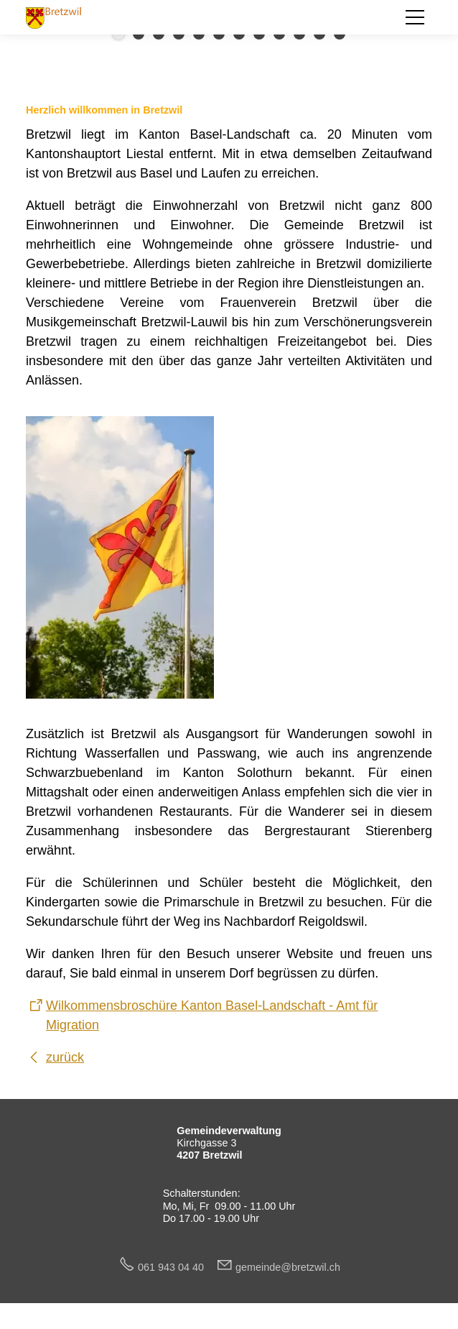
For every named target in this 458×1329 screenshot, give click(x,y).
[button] (414, 17)
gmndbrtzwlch (287, 1267)
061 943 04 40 (176, 1267)
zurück (65, 1057)
